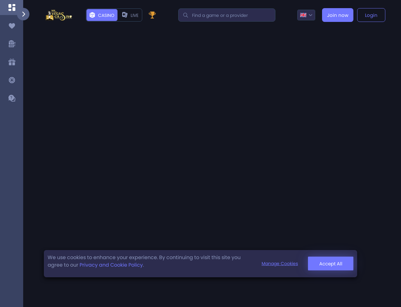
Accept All (330, 263)
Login (371, 15)
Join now (337, 15)
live (130, 15)
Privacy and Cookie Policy (111, 265)
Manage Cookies (280, 263)
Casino (102, 15)
